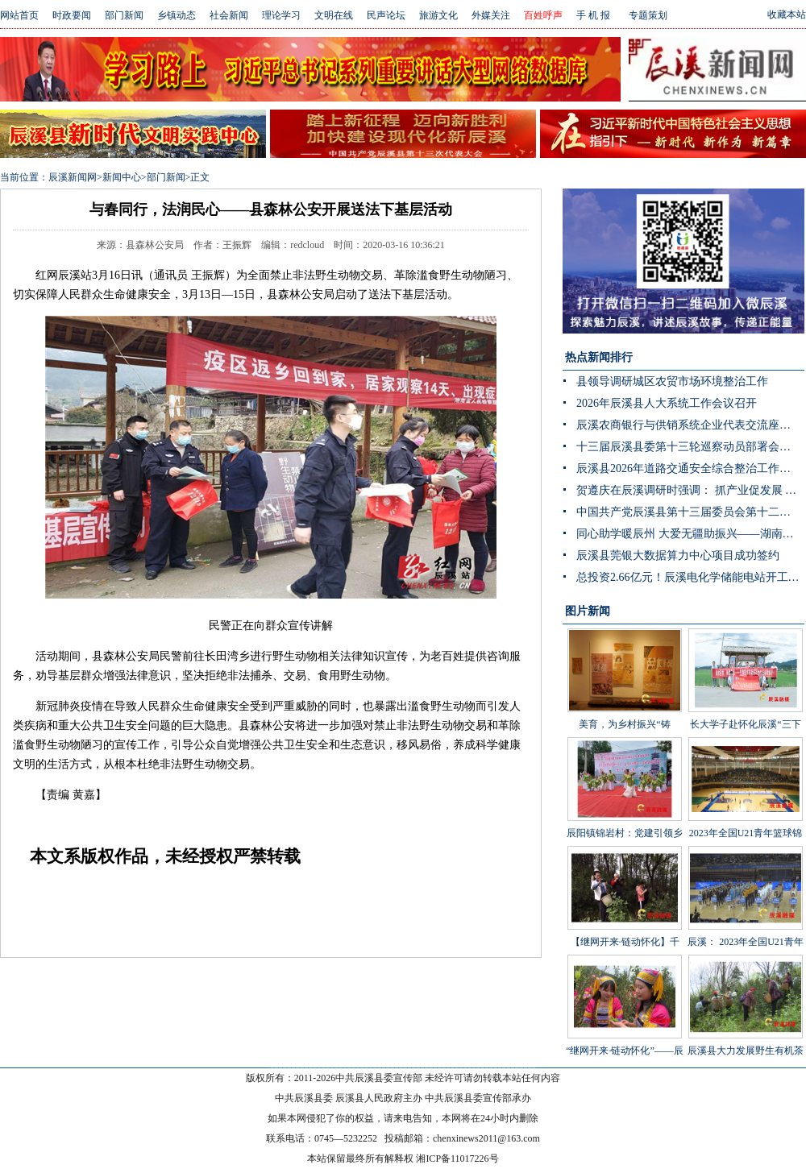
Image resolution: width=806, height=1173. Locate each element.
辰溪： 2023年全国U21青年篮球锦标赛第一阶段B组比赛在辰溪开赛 (746, 921)
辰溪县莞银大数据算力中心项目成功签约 (677, 555)
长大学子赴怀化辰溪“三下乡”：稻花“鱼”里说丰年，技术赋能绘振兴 (745, 703)
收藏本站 (786, 14)
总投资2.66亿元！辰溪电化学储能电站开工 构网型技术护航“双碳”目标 (690, 577)
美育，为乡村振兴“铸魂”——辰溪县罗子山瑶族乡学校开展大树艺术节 (624, 703)
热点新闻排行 (599, 357)
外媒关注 (491, 15)
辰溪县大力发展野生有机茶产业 (746, 1017)
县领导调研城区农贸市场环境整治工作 (672, 381)
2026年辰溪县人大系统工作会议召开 (666, 403)
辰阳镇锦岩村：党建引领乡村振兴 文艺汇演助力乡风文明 (625, 812)
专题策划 (648, 15)
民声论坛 (386, 15)
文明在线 (333, 15)
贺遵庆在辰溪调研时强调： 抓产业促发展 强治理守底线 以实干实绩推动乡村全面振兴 (690, 490)
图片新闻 (587, 611)
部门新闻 (124, 15)
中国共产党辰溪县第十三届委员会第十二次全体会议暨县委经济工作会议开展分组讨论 (690, 512)
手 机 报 (593, 15)
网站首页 (19, 15)
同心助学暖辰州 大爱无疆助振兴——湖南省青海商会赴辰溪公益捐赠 (690, 534)
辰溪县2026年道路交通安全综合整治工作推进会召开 (690, 468)
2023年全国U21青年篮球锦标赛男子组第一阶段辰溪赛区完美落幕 (746, 812)
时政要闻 (71, 15)
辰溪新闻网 (72, 177)
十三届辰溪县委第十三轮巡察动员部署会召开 (689, 447)
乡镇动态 (176, 15)
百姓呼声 (543, 15)
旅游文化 (438, 15)
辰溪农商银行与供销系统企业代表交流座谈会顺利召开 (690, 425)
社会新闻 (229, 15)
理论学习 (281, 15)
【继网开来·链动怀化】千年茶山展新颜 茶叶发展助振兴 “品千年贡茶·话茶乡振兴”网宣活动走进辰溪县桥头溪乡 (624, 945)
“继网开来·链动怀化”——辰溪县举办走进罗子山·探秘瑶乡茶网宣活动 (624, 1030)
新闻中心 (121, 177)
